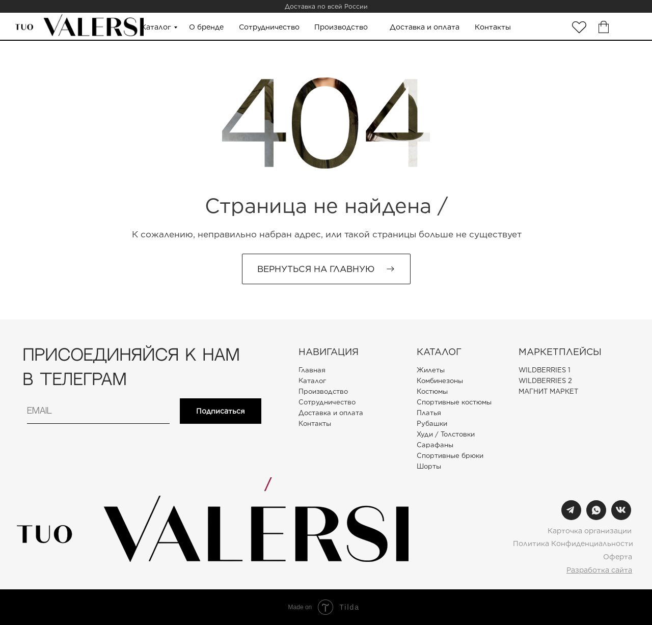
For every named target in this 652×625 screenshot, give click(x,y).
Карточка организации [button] (590, 531)
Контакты (493, 27)
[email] (98, 411)
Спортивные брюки (450, 455)
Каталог (156, 27)
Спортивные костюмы (454, 402)
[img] (579, 27)
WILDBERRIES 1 (544, 370)
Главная (311, 370)
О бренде (206, 27)
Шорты (429, 466)
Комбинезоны (440, 381)
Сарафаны (435, 445)
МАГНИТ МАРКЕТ (548, 391)
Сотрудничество (269, 27)
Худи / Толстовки (446, 434)
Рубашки (432, 423)
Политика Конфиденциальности (573, 543)
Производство (341, 27)
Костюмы (432, 391)
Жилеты (431, 370)
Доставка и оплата (424, 27)
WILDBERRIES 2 (545, 381)
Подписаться (220, 411)
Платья (429, 413)
